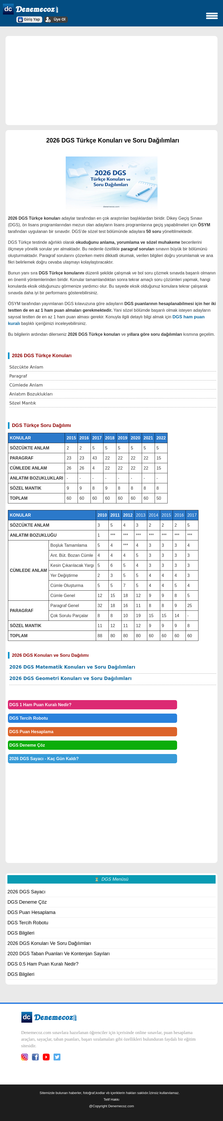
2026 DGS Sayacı (26, 891)
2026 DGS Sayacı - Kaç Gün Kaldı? (44, 758)
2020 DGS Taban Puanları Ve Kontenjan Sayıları (58, 953)
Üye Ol (59, 19)
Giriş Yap (32, 19)
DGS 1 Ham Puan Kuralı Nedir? (40, 704)
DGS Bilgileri (20, 933)
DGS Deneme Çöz (27, 745)
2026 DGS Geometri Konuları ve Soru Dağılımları (70, 678)
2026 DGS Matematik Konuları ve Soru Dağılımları (72, 667)
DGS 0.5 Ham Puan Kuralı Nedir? (42, 964)
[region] (111, 80)
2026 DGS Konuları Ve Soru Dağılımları (49, 943)
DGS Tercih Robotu (28, 718)
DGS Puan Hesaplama (31, 731)
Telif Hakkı (112, 1099)
